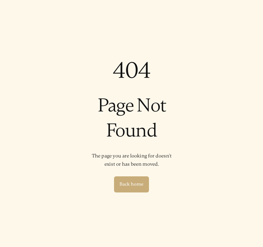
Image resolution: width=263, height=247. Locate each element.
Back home (131, 184)
